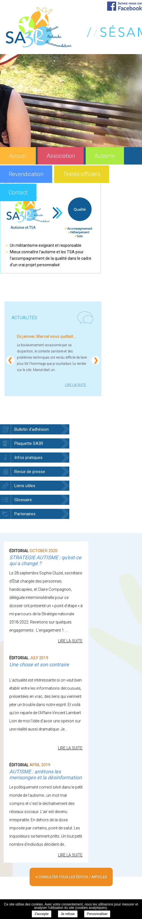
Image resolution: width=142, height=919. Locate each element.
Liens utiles (24, 485)
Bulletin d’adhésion (31, 429)
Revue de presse (29, 471)
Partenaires (25, 513)
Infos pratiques (28, 457)
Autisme (104, 155)
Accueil (18, 155)
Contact (18, 192)
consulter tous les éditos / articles (71, 876)
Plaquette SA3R (28, 443)
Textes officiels (81, 174)
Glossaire (23, 499)
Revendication (26, 174)
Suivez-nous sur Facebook (124, 6)
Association (60, 155)
